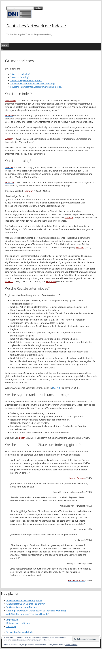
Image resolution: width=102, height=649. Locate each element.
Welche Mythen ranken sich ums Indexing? (32, 83)
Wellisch (9, 281)
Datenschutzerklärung (18, 622)
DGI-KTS (56, 387)
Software (69, 217)
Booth (22, 437)
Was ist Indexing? (19, 77)
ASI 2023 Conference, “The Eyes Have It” (27, 613)
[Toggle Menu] (2, 49)
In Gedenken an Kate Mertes (21, 607)
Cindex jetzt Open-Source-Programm (25, 603)
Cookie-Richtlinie (71, 645)
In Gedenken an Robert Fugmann (24, 600)
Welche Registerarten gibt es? (26, 80)
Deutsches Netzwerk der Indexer (36, 25)
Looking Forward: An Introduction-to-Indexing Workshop (36, 610)
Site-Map (11, 626)
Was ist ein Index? (20, 74)
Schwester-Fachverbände (19, 632)
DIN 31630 (10, 100)
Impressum (12, 619)
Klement (80, 247)
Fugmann (28, 190)
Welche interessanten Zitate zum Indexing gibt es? (36, 86)
